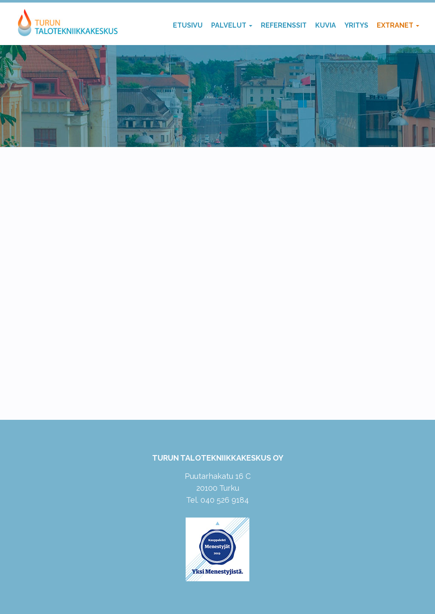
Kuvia (325, 25)
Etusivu (188, 25)
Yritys (356, 25)
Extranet (398, 25)
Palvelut (231, 25)
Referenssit (284, 25)
